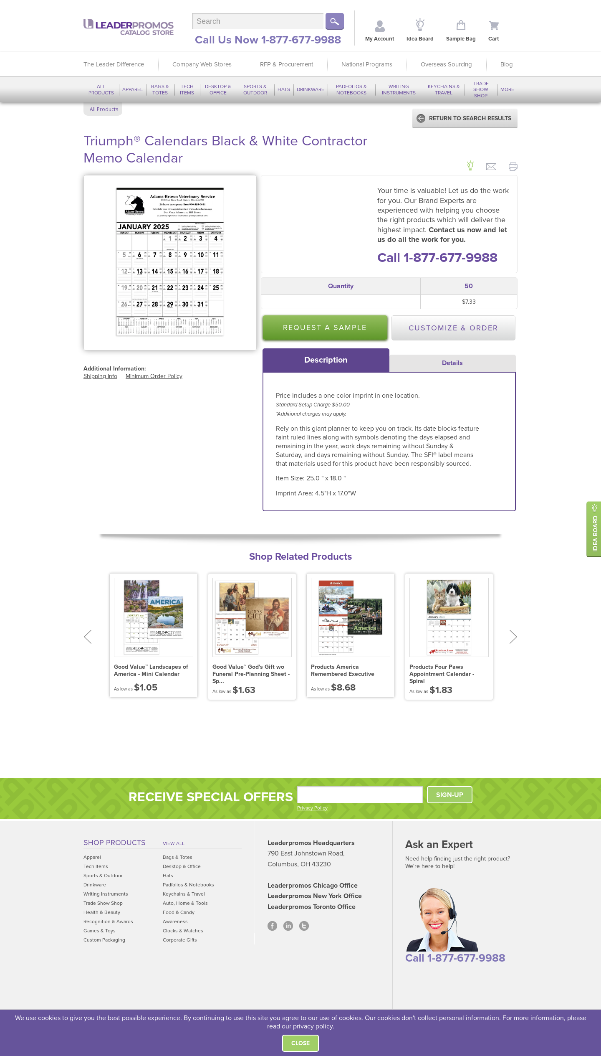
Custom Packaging (104, 940)
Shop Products (114, 842)
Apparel (132, 89)
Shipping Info (100, 376)
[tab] (326, 360)
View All (173, 843)
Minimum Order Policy (154, 376)
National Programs (366, 64)
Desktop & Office (218, 89)
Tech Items (187, 89)
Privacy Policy (312, 808)
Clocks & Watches (183, 931)
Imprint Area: (295, 493)
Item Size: (291, 478)
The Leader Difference (113, 64)
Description (326, 360)
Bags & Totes (160, 89)
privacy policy (313, 1026)
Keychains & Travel (444, 89)
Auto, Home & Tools (185, 903)
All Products (101, 89)
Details (452, 363)
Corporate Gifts (180, 940)
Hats (284, 89)
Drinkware (310, 89)
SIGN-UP (449, 795)
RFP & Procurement (286, 64)
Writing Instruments (399, 89)
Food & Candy (178, 912)
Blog (506, 64)
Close (300, 1043)
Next (514, 637)
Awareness (175, 921)
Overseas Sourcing (446, 64)
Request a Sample (325, 327)
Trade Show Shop (481, 90)
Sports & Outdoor (255, 89)
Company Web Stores (202, 64)
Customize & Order (453, 328)
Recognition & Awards (108, 921)
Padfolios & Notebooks (351, 89)
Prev (87, 637)
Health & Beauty (101, 912)
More (507, 89)
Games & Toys (99, 931)
